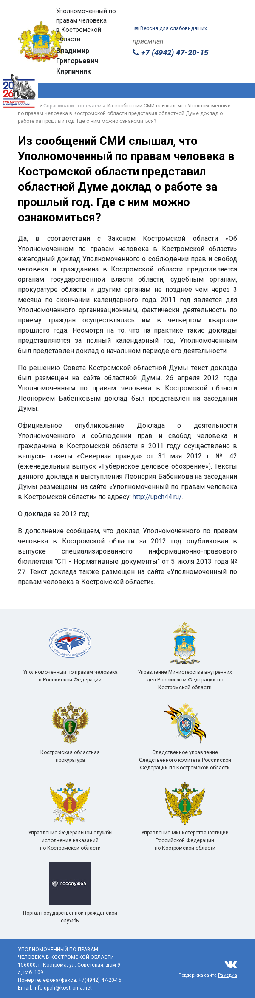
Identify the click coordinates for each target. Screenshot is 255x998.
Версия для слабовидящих (170, 28)
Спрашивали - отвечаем (72, 106)
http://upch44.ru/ (157, 497)
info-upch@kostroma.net (63, 988)
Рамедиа (227, 975)
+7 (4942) (170, 52)
